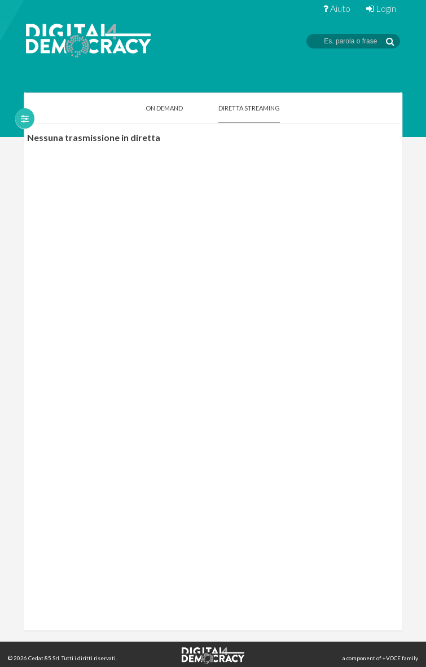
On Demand (164, 108)
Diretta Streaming (249, 108)
